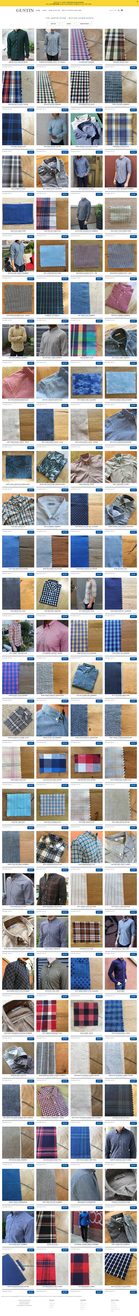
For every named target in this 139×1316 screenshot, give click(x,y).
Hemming (113, 1307)
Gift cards (82, 1307)
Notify (31, 67)
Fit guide (113, 1303)
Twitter (51, 1307)
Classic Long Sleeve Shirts (59, 1296)
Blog (112, 1310)
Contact (51, 1302)
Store (38, 10)
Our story (82, 1305)
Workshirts (79, 1296)
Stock (44, 10)
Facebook (51, 1305)
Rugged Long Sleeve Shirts (34, 1296)
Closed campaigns (115, 1309)
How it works (83, 1303)
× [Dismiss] (137, 1)
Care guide (113, 1305)
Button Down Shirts (18, 63)
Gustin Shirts (24, 1296)
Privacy (82, 1309)
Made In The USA (54, 10)
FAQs (81, 1302)
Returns (113, 1302)
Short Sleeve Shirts (71, 1296)
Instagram (52, 1303)
